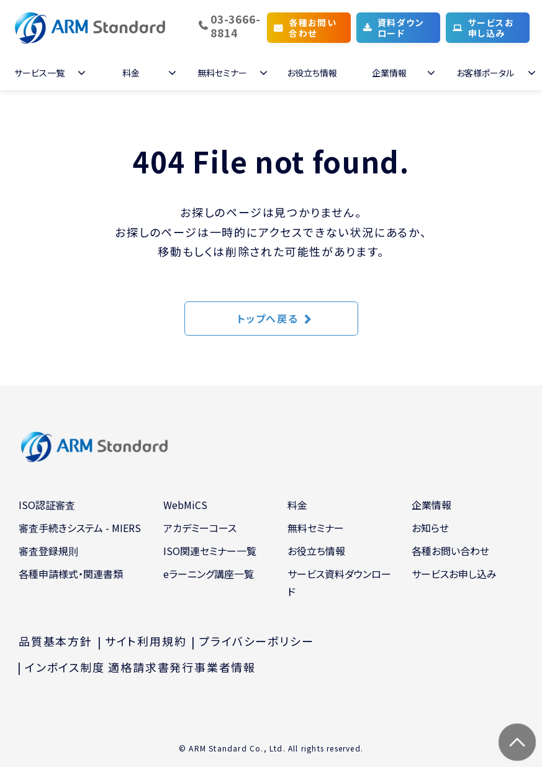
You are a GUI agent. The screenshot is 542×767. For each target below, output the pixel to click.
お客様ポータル (485, 73)
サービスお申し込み (491, 27)
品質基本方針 (56, 641)
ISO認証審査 (47, 504)
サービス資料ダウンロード (339, 582)
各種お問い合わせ (312, 27)
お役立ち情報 (312, 73)
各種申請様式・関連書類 (71, 573)
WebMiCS (185, 504)
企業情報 (389, 73)
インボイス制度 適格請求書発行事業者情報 (140, 667)
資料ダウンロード (400, 27)
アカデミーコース (200, 527)
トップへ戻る (268, 318)
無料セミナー (222, 73)
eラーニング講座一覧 (208, 573)
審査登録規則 (48, 550)
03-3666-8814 (235, 25)
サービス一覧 (39, 73)
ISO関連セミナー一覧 (209, 550)
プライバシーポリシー (256, 641)
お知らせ (430, 527)
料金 (131, 73)
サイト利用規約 (146, 641)
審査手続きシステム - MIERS (80, 527)
